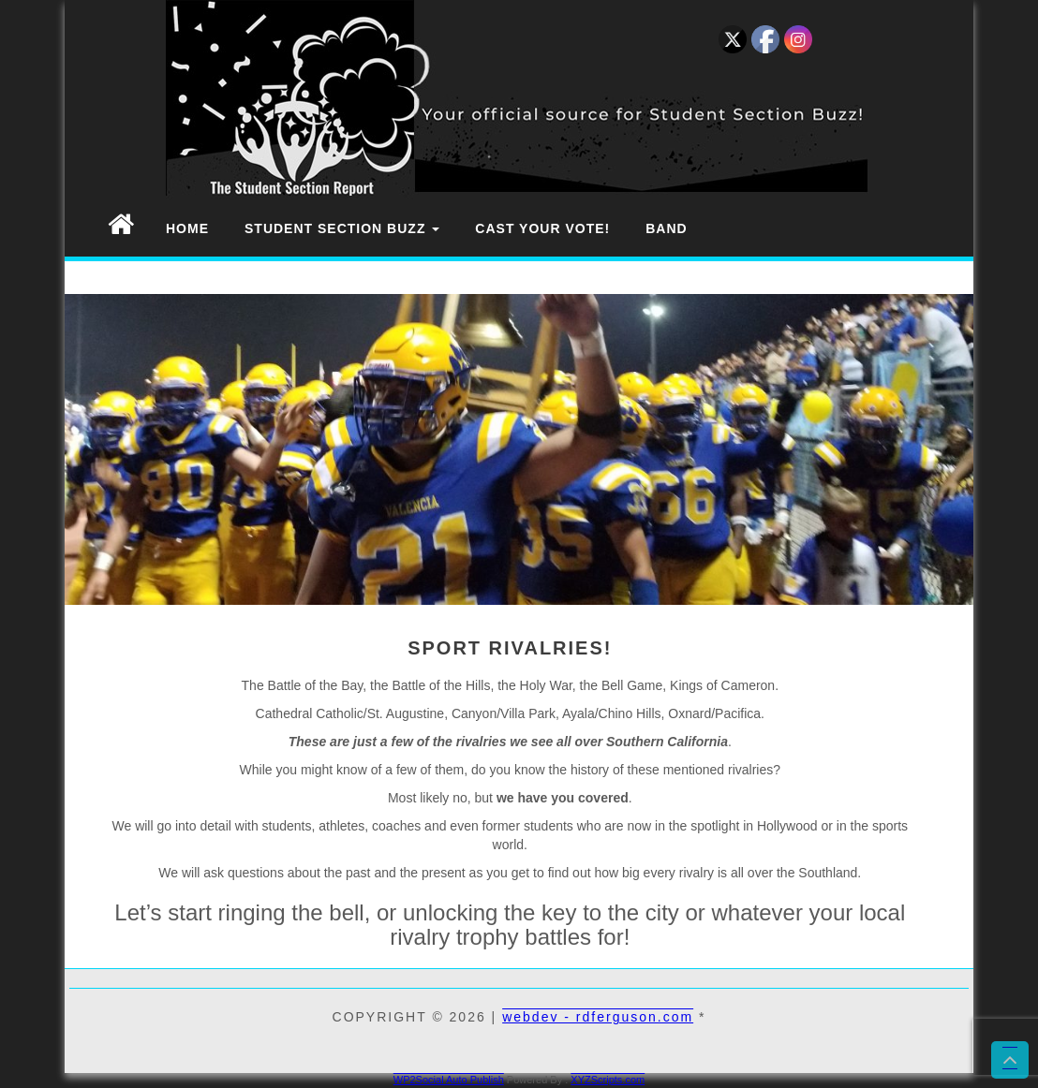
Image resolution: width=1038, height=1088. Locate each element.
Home (187, 228)
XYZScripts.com (608, 1079)
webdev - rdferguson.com (597, 1016)
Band (666, 228)
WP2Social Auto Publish (448, 1079)
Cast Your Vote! (542, 228)
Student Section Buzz (342, 228)
